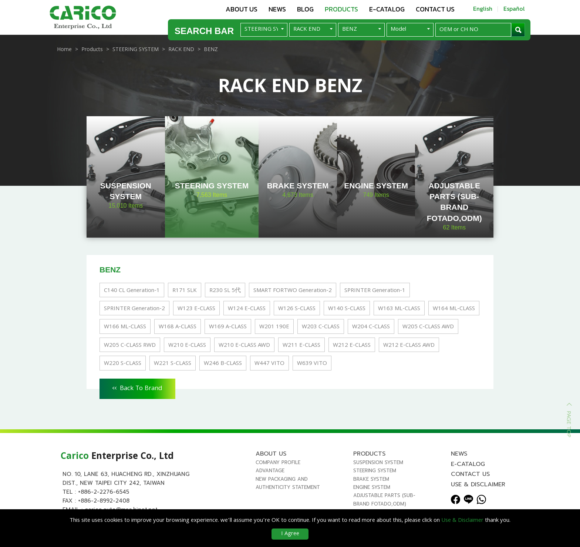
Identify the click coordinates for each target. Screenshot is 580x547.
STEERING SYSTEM (374, 470)
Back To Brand (137, 387)
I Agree (290, 534)
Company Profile (278, 462)
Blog (305, 9)
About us (241, 9)
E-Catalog (387, 9)
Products (341, 9)
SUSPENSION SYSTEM (378, 462)
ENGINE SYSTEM (371, 487)
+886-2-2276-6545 (103, 492)
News (277, 9)
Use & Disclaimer (478, 484)
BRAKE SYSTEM (371, 479)
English (482, 8)
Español (514, 8)
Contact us (435, 9)
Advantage (270, 470)
